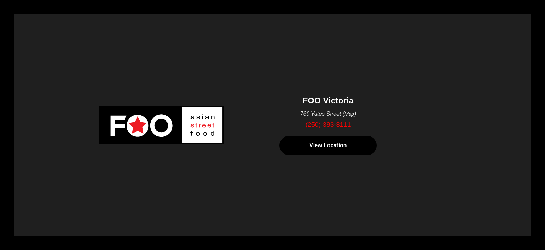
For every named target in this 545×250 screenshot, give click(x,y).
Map (349, 114)
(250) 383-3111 (328, 124)
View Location (328, 145)
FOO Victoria (328, 100)
